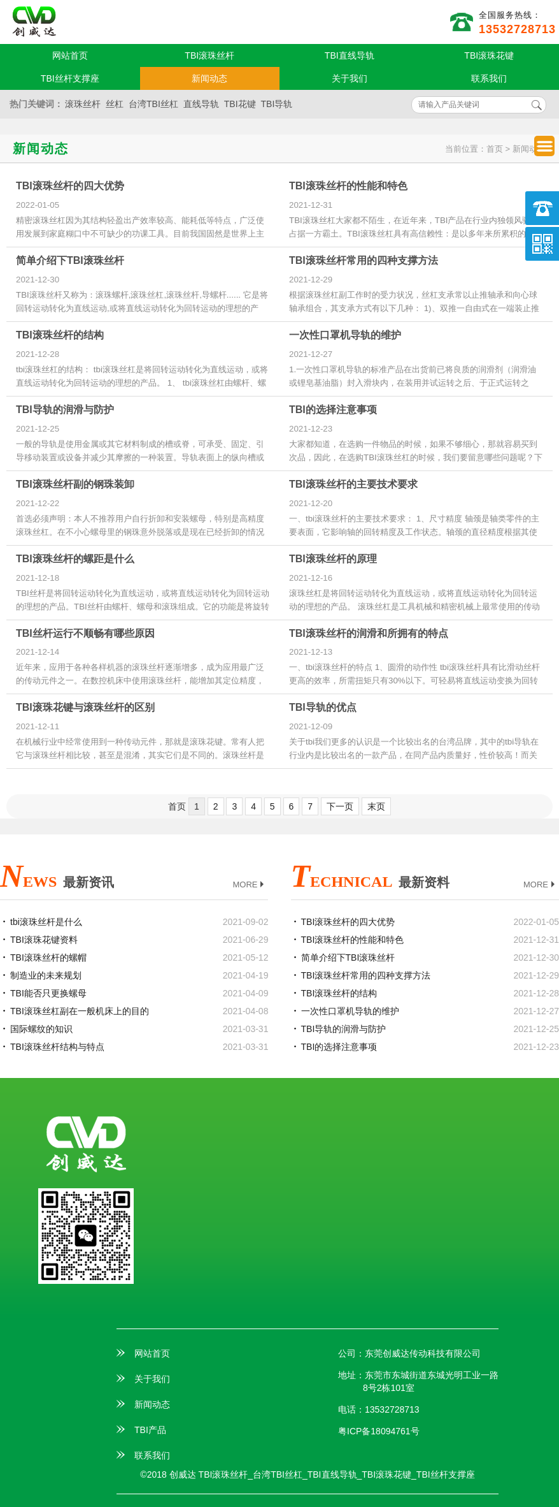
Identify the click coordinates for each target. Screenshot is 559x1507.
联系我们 (489, 78)
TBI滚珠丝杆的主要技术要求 (353, 484)
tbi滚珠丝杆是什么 (46, 922)
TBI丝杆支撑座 (70, 78)
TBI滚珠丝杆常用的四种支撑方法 (363, 260)
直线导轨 (201, 104)
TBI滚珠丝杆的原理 (333, 558)
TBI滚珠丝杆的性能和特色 (348, 185)
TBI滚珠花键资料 (44, 940)
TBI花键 (240, 104)
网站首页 (70, 55)
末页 (376, 806)
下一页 (340, 806)
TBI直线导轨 (349, 55)
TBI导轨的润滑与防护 (65, 409)
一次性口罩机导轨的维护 (345, 335)
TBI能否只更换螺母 (48, 993)
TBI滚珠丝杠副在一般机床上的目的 (79, 1011)
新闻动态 (209, 78)
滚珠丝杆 (83, 104)
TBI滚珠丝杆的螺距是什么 (75, 558)
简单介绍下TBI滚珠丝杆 (70, 260)
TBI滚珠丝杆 (209, 55)
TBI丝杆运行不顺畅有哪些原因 (85, 633)
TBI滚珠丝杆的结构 (60, 335)
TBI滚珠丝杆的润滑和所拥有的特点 (368, 633)
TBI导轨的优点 (323, 707)
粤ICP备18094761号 (379, 1431)
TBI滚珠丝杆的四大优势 (70, 185)
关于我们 (349, 78)
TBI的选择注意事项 (333, 409)
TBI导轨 (277, 104)
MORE (249, 885)
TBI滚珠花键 (489, 55)
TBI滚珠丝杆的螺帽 (48, 957)
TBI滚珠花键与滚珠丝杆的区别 (85, 707)
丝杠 (115, 104)
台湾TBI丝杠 (153, 104)
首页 (494, 149)
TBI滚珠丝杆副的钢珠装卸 (75, 484)
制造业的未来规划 (45, 975)
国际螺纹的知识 (41, 1029)
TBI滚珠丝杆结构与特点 (57, 1047)
